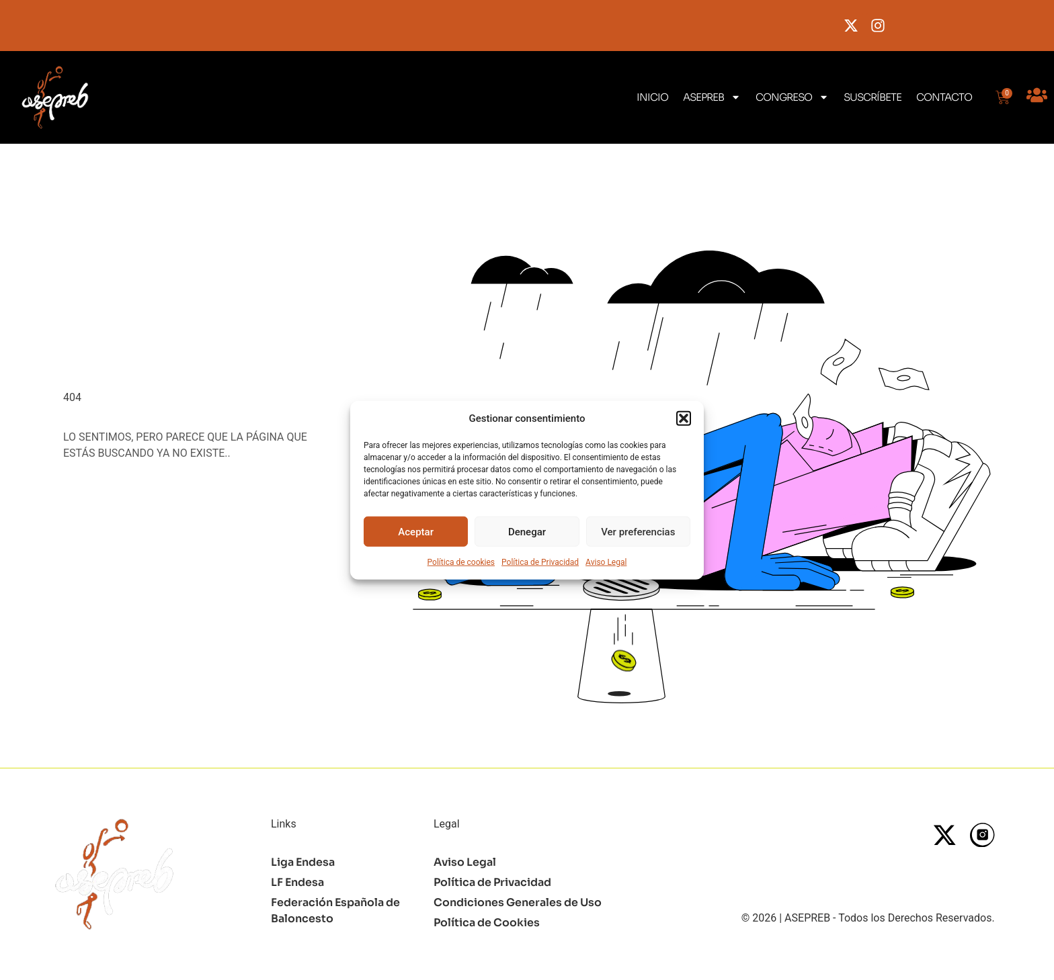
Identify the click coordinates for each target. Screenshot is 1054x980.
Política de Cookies (487, 923)
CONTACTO (944, 97)
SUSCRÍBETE (872, 97)
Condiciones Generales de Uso (518, 902)
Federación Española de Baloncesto (336, 910)
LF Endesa (298, 882)
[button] (683, 418)
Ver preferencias (638, 531)
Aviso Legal (605, 562)
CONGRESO (792, 97)
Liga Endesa (303, 862)
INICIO (652, 97)
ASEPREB (712, 97)
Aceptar (416, 531)
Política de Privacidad (540, 562)
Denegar (527, 531)
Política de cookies (461, 562)
